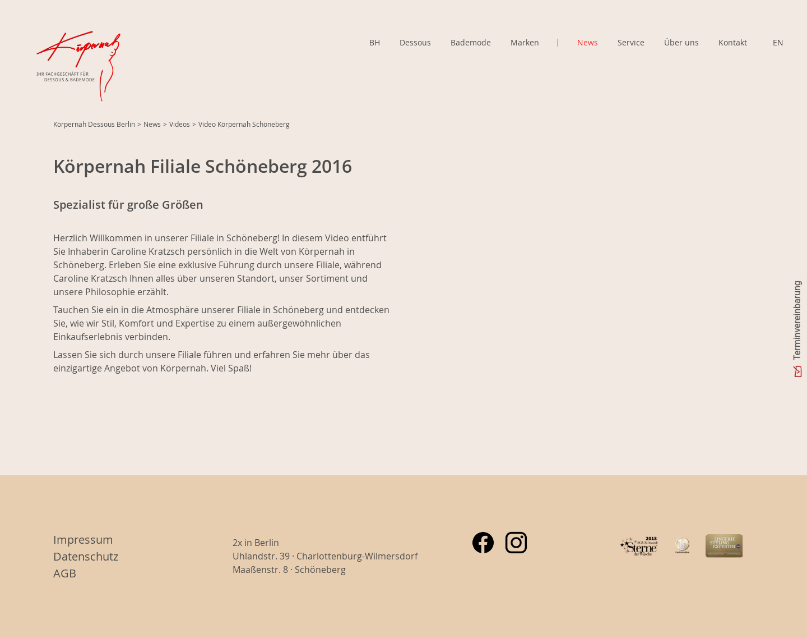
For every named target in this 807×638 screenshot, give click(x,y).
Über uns (681, 42)
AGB (64, 573)
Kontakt (732, 42)
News (587, 42)
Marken (525, 43)
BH (374, 42)
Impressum (83, 539)
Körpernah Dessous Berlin (94, 124)
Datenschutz (85, 556)
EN (778, 42)
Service (631, 42)
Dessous (415, 42)
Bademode (471, 42)
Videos (179, 124)
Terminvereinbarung (797, 320)
